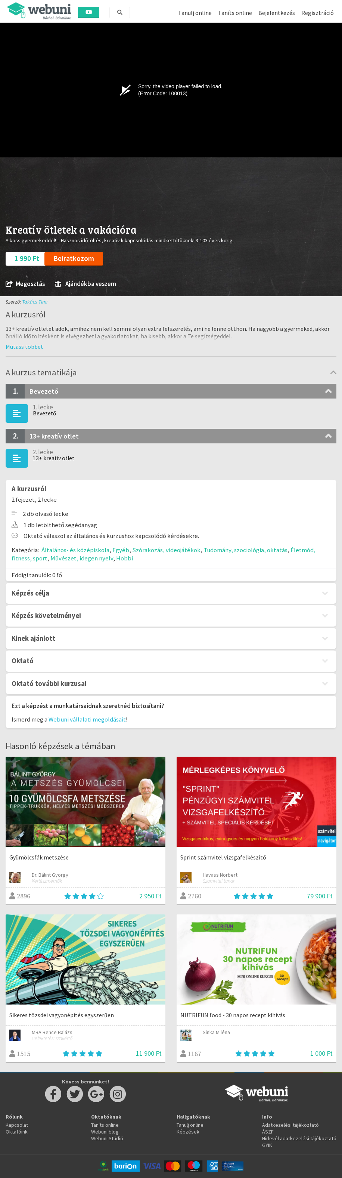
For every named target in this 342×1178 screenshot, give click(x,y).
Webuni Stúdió (107, 1138)
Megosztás (25, 284)
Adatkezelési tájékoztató (290, 1125)
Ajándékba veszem (85, 284)
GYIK (267, 1145)
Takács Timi (34, 301)
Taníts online (235, 12)
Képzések (188, 1131)
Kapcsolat (17, 1125)
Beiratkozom (73, 258)
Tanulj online (195, 12)
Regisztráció (317, 12)
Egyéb (120, 550)
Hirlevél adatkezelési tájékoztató (299, 1138)
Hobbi (124, 558)
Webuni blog (105, 1131)
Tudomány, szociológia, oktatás (245, 550)
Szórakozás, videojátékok (166, 550)
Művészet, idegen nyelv (81, 558)
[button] (24, 346)
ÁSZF (268, 1131)
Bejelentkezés (276, 12)
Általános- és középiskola (75, 550)
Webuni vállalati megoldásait (87, 719)
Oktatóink (17, 1131)
